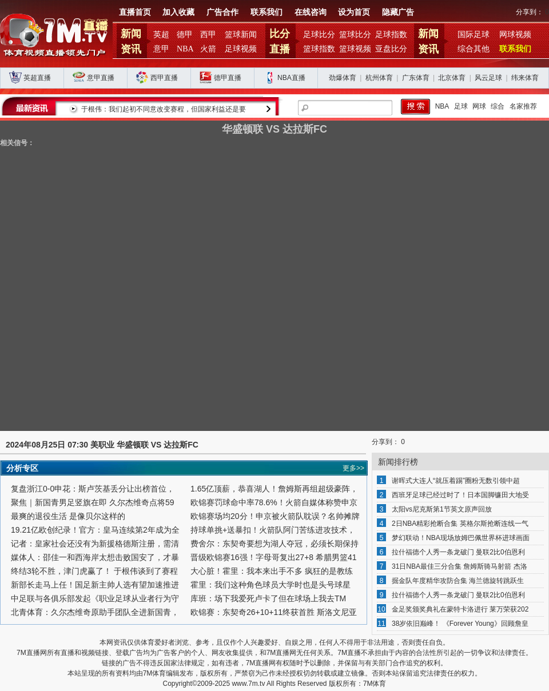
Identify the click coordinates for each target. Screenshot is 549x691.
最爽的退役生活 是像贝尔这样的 (68, 516)
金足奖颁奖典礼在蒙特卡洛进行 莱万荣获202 (460, 609)
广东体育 (415, 78)
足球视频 (241, 49)
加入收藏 (178, 12)
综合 (497, 106)
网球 (479, 106)
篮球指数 (319, 49)
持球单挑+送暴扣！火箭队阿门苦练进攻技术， (272, 529)
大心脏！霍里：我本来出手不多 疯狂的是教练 (271, 571)
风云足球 (488, 78)
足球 (461, 106)
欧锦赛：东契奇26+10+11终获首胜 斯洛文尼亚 (273, 612)
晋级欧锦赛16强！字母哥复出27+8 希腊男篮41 (273, 557)
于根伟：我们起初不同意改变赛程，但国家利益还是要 (247, 109)
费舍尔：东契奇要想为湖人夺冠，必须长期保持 (274, 543)
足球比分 (319, 34)
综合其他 (474, 49)
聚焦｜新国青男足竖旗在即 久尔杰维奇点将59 (92, 502)
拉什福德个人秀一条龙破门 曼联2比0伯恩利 (458, 552)
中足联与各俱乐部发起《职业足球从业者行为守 (95, 598)
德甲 (185, 34)
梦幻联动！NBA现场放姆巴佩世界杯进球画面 (461, 538)
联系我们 (266, 12)
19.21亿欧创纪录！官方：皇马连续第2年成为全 (95, 529)
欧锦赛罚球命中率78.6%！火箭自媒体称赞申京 (273, 502)
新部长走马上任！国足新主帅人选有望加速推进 (95, 584)
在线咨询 (311, 12)
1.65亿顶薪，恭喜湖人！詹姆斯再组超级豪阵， (274, 488)
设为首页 (354, 12)
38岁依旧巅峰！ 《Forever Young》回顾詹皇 (460, 624)
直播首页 (135, 12)
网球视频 (515, 34)
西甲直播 (164, 78)
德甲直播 (227, 78)
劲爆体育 (342, 78)
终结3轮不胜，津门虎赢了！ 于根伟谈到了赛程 (94, 571)
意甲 (161, 49)
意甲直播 (100, 78)
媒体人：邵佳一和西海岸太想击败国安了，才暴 (95, 557)
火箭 (208, 49)
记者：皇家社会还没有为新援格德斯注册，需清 (95, 543)
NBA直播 (291, 78)
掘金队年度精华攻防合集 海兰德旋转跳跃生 (458, 581)
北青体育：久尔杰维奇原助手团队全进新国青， (95, 612)
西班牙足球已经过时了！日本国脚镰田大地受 (460, 495)
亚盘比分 (391, 49)
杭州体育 (379, 78)
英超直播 (37, 78)
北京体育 (452, 78)
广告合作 (222, 12)
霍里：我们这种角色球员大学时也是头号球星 (270, 584)
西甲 (208, 34)
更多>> (353, 468)
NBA (185, 49)
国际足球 (474, 34)
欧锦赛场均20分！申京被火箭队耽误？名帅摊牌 (275, 516)
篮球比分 (355, 34)
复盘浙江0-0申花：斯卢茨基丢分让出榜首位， (92, 488)
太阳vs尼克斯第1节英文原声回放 (442, 509)
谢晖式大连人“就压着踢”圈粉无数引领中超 (456, 481)
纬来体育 (525, 78)
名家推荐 (523, 106)
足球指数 (391, 34)
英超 (161, 34)
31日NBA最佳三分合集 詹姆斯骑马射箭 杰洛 (459, 566)
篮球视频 (355, 49)
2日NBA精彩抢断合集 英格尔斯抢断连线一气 (460, 524)
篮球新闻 (241, 34)
